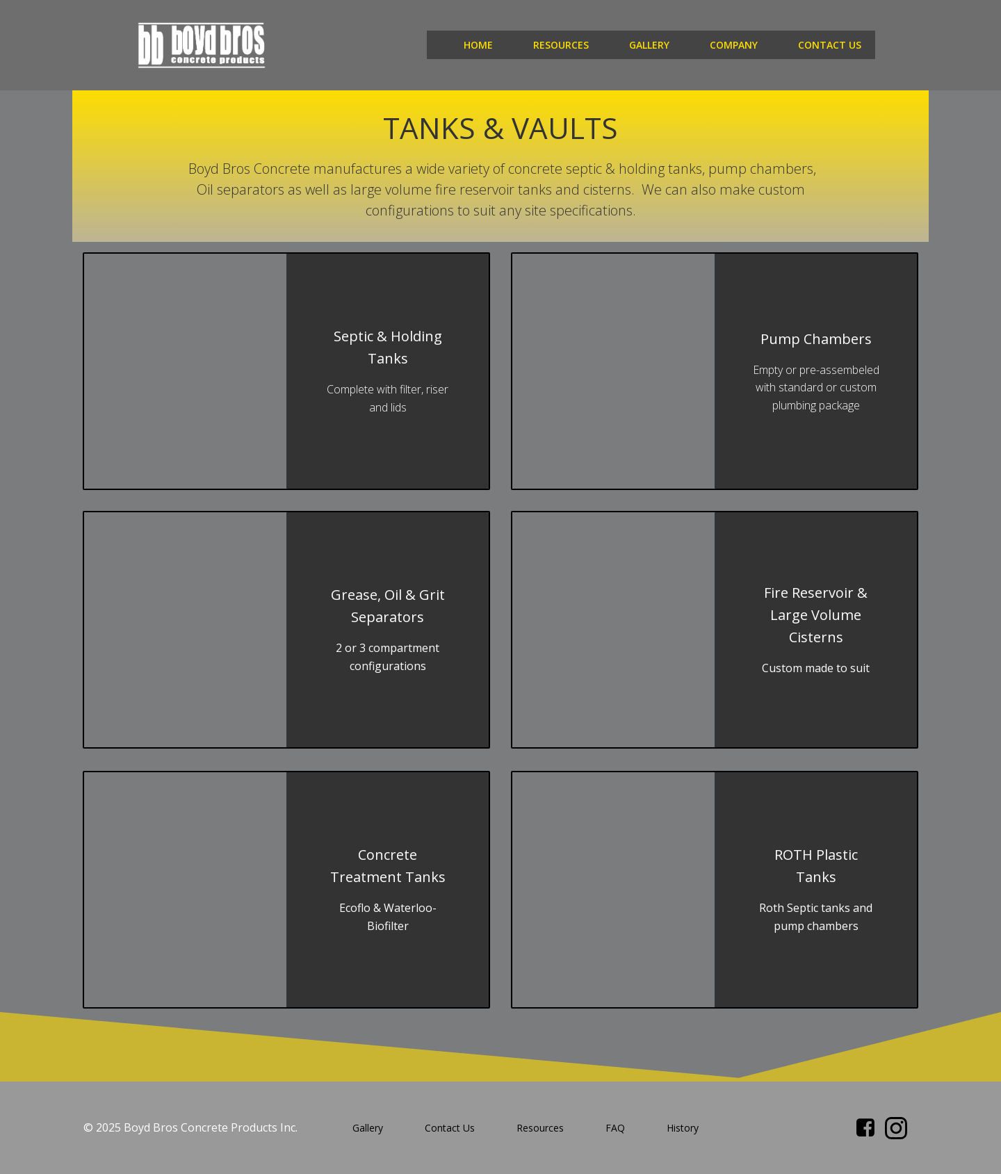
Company (734, 44)
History (683, 1127)
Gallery (649, 44)
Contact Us (829, 44)
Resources (561, 44)
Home (478, 44)
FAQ (615, 1127)
